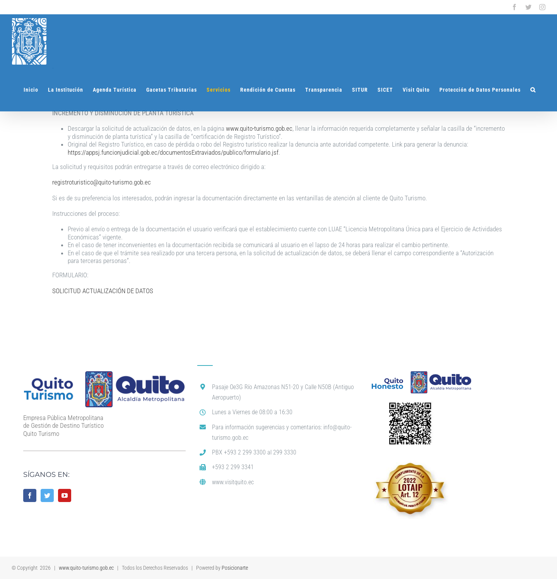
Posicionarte (235, 568)
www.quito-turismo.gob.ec (259, 128)
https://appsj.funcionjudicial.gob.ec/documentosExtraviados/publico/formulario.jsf (173, 152)
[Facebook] (29, 495)
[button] (533, 89)
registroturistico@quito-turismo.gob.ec (101, 182)
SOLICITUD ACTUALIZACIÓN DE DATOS (102, 291)
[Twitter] (47, 495)
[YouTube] (64, 495)
